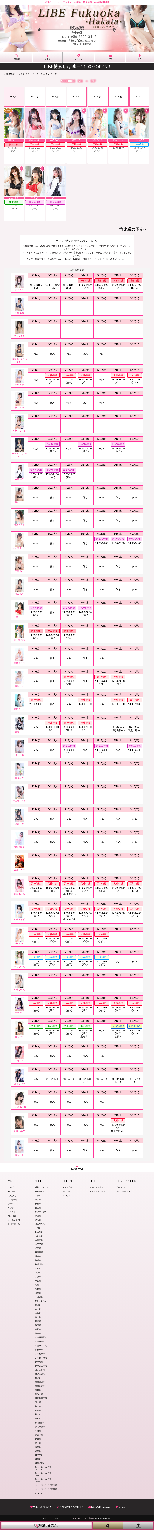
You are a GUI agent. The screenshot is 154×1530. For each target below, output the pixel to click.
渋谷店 (38, 1220)
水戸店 (38, 1273)
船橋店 (38, 1289)
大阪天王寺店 (41, 1366)
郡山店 (38, 1208)
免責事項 (121, 1187)
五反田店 (39, 1236)
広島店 (38, 1410)
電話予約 (66, 1192)
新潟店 (38, 1305)
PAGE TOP (77, 1168)
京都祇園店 (40, 1382)
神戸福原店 (40, 1370)
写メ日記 (12, 1216)
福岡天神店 (40, 1427)
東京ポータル (41, 1212)
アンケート (13, 1200)
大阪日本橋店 (41, 1358)
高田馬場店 (40, 1224)
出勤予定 (12, 1196)
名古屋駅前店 (41, 1337)
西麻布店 (39, 1240)
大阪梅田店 (40, 1354)
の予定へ (135, 229)
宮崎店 (38, 1451)
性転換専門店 (41, 1398)
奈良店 (38, 1390)
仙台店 (38, 1204)
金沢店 (38, 1313)
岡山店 (38, 1402)
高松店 (38, 1419)
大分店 (38, 1439)
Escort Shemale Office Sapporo (43, 1468)
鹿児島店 (39, 1455)
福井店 (38, 1317)
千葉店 (38, 1281)
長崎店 (38, 1447)
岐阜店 (38, 1321)
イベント (12, 1212)
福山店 (38, 1406)
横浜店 (38, 1260)
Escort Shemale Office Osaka (43, 1480)
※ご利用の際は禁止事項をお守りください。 (77, 240)
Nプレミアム (40, 1301)
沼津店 (38, 1333)
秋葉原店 (39, 1252)
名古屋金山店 (41, 1346)
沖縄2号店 (39, 1463)
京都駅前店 (40, 1386)
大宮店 (38, 1277)
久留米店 (39, 1435)
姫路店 (38, 1378)
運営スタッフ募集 (97, 1192)
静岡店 (38, 1325)
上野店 (38, 1228)
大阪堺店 (39, 1362)
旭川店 (38, 1200)
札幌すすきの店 (42, 1187)
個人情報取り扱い (124, 1192)
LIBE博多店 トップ (13, 74)
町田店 (38, 1248)
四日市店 (39, 1350)
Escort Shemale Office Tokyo (43, 1474)
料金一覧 (12, 1192)
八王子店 (39, 1244)
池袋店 (38, 1256)
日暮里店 (39, 1232)
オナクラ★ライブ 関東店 (46, 1485)
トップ (11, 1187)
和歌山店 (39, 1394)
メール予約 (67, 1187)
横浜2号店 (39, 1264)
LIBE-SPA (39, 1493)
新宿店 (38, 1216)
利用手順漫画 (14, 1224)
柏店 (37, 1285)
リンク (11, 1208)
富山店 (38, 1309)
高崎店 (38, 1293)
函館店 (38, 1196)
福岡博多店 (40, 1423)
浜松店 (38, 1329)
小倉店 (38, 1431)
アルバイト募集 (96, 1187)
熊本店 (38, 1443)
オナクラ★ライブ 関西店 (46, 1489)
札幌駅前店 (40, 1192)
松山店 (38, 1414)
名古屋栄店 (40, 1342)
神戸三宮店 (40, 1374)
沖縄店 (38, 1459)
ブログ (11, 1204)
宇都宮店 (39, 1297)
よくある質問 (14, 1220)
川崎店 (38, 1269)
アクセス (66, 1196)
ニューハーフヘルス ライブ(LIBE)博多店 (76, 1518)
